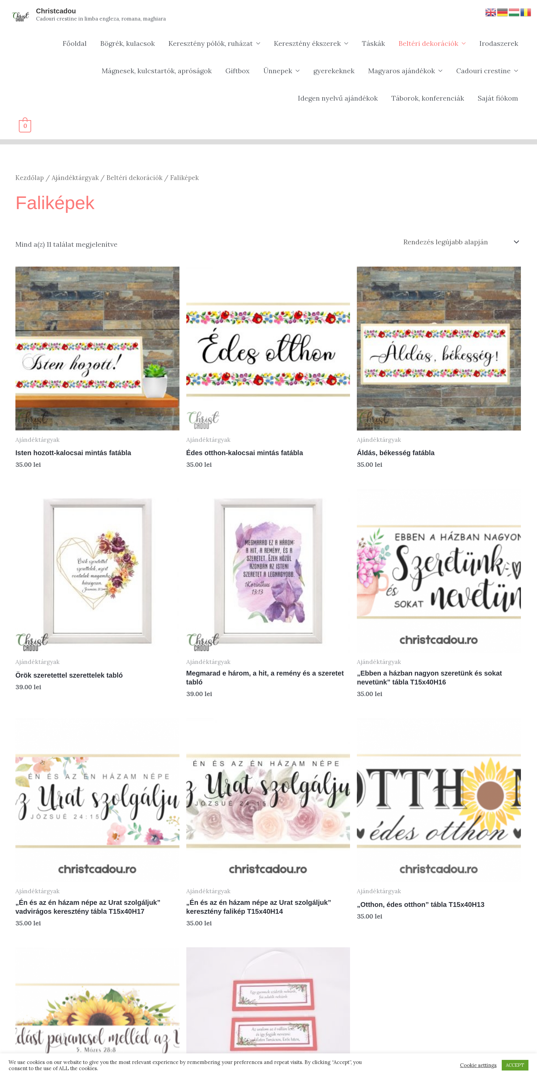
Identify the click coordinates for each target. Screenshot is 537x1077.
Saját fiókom (498, 98)
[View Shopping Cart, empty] (25, 125)
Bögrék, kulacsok (127, 43)
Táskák (373, 43)
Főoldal (75, 43)
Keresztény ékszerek (307, 43)
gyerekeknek (333, 70)
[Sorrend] (460, 241)
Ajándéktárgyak (75, 178)
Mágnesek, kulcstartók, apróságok (157, 70)
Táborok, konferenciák (427, 98)
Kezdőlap (29, 178)
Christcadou (56, 11)
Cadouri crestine (483, 70)
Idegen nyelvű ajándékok (338, 98)
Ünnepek (277, 70)
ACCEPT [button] (515, 1065)
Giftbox (237, 70)
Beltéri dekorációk (428, 43)
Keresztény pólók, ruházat (210, 43)
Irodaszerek (498, 43)
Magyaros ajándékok (401, 70)
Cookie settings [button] (478, 1065)
